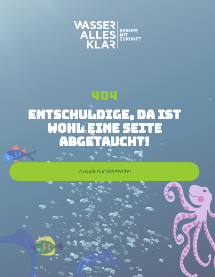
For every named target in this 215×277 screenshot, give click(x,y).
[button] (104, 171)
